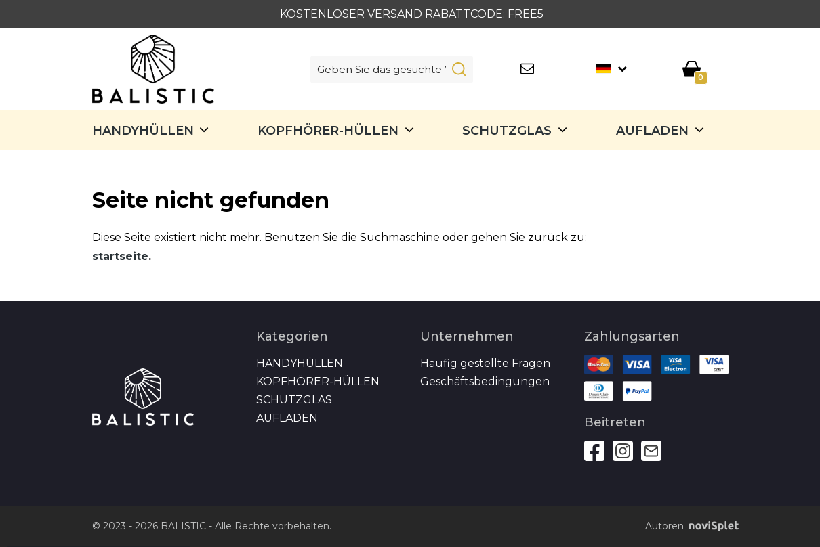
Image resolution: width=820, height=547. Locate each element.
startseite (120, 256)
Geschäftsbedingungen (485, 381)
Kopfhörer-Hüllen (328, 130)
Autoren (687, 526)
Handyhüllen (143, 130)
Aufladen (652, 130)
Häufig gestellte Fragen (485, 363)
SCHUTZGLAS (507, 130)
